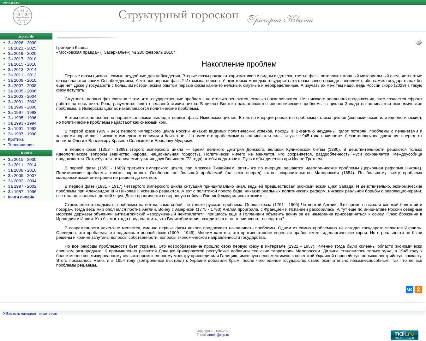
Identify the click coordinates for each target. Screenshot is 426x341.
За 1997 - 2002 (22, 186)
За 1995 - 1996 (22, 117)
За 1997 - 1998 (22, 112)
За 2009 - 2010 (22, 80)
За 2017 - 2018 (22, 58)
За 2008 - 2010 (22, 170)
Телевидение (21, 144)
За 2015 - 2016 (22, 64)
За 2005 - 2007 (22, 175)
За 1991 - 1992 (22, 128)
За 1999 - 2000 (22, 107)
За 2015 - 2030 (22, 159)
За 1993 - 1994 (22, 123)
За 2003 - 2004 (22, 96)
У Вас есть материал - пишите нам (30, 313)
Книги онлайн (21, 197)
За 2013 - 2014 (22, 69)
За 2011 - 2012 (22, 75)
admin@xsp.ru (218, 335)
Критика (16, 139)
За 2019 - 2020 (22, 53)
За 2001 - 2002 (22, 101)
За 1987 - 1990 (22, 134)
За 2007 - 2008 (22, 85)
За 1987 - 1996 (22, 191)
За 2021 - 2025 (22, 48)
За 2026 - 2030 (22, 42)
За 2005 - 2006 (22, 91)
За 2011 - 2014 (22, 164)
